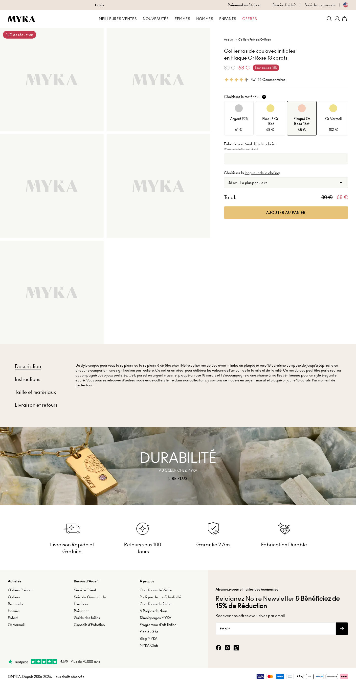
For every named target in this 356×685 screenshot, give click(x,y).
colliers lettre (164, 380)
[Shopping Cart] (345, 19)
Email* (225, 628)
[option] (239, 118)
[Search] (329, 19)
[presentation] (178, 466)
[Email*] (276, 629)
